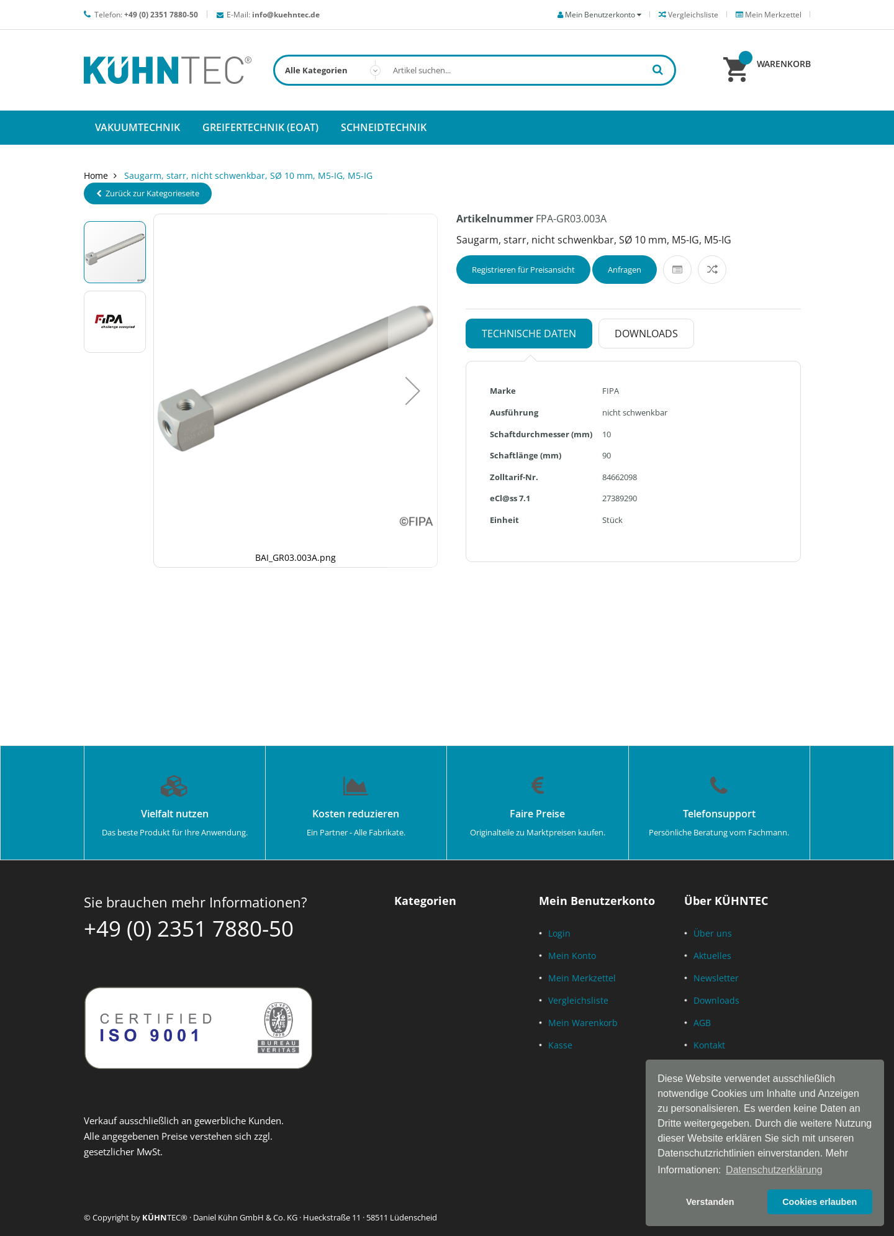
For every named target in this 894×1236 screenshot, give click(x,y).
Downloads (716, 1000)
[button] (413, 391)
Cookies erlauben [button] (819, 1202)
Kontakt (709, 1045)
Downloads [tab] (646, 333)
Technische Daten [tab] (529, 333)
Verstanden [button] (710, 1202)
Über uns (712, 933)
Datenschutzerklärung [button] (774, 1170)
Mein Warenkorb (583, 1023)
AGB (702, 1023)
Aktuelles (712, 955)
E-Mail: (273, 14)
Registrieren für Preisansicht (523, 269)
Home (96, 175)
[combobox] (474, 70)
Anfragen (624, 269)
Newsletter (716, 978)
